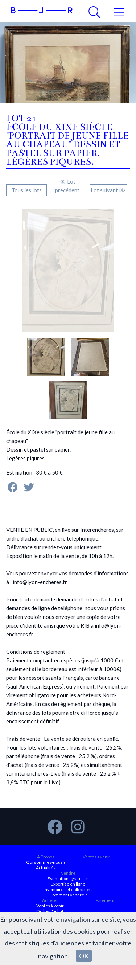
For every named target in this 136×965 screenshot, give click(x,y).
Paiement (105, 900)
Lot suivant (108, 190)
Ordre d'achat (49, 911)
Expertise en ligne (68, 884)
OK (83, 956)
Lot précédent (67, 185)
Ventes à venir (96, 856)
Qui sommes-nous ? (45, 862)
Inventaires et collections (68, 889)
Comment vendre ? (68, 895)
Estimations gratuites (68, 878)
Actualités (45, 867)
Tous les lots (27, 190)
